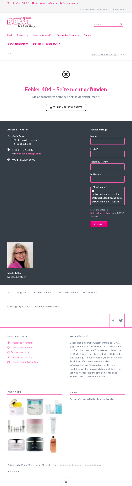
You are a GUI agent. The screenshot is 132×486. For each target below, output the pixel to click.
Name (96, 136)
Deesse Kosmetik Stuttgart (104, 54)
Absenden (99, 224)
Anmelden (117, 9)
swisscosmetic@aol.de (28, 153)
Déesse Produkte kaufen (47, 306)
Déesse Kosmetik (42, 292)
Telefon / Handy (99, 161)
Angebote (22, 292)
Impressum (13, 471)
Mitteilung (96, 174)
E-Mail (96, 148)
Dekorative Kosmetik (67, 292)
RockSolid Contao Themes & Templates (83, 464)
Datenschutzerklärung (101, 213)
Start (10, 292)
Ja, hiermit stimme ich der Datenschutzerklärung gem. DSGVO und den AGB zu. (107, 198)
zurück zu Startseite (67, 107)
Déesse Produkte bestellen (91, 9)
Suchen (121, 24)
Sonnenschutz (90, 292)
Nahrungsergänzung (18, 306)
